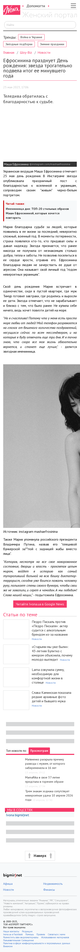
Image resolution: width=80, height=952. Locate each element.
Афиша (8, 884)
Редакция (27, 931)
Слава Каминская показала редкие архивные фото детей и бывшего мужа (51, 696)
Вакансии (8, 946)
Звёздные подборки (19, 44)
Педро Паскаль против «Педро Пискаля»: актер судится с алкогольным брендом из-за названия (50, 628)
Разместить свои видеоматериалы (20, 937)
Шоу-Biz (26, 52)
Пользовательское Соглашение (18, 940)
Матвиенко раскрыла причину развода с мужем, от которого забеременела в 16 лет (45, 763)
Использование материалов (55, 937)
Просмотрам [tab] (39, 751)
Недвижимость (53, 884)
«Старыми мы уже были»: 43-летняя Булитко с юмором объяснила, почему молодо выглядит (52, 653)
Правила (40, 934)
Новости (44, 52)
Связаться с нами (56, 934)
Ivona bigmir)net (17, 815)
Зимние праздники (52, 44)
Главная (8, 52)
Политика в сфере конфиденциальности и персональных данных (36, 943)
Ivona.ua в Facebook (13, 934)
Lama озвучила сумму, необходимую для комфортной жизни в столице (48, 675)
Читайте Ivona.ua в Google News (40, 604)
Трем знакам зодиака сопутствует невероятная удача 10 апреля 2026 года (49, 795)
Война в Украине (31, 37)
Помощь (29, 934)
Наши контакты (11, 931)
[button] (40, 856)
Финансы (49, 890)
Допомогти (35, 5)
